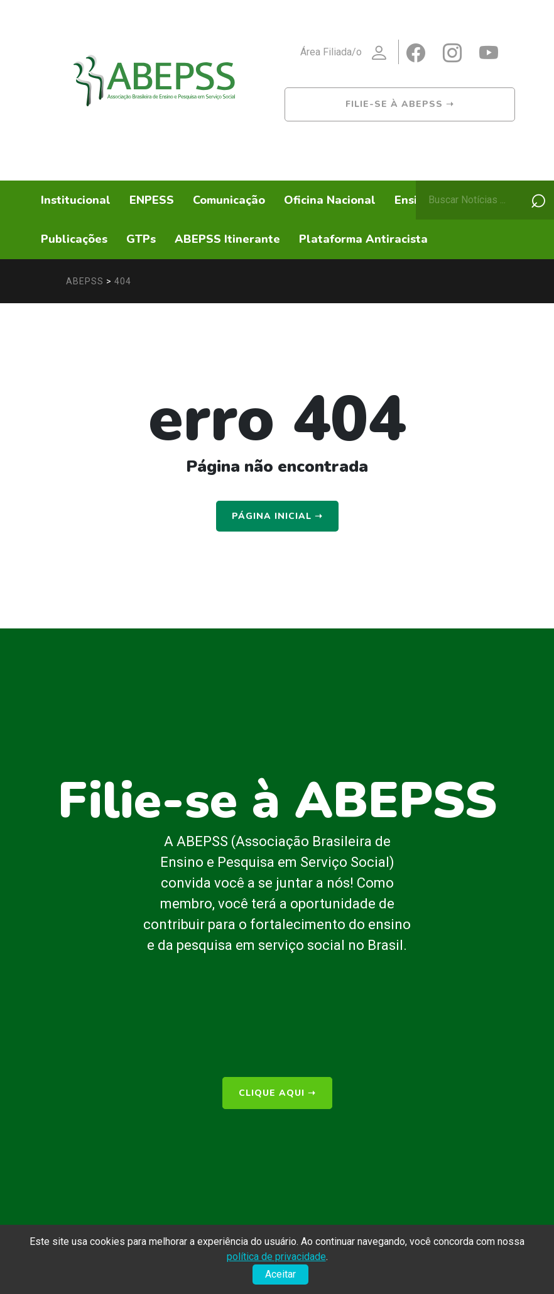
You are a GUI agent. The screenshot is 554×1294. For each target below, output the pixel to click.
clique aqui (277, 1092)
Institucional (76, 200)
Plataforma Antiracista (363, 239)
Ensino (412, 200)
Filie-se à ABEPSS (399, 104)
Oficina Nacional (330, 200)
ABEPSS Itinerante (227, 239)
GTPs (141, 239)
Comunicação (229, 200)
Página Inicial (277, 516)
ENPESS (151, 200)
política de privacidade (276, 1257)
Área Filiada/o (349, 53)
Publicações (74, 239)
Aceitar (280, 1274)
